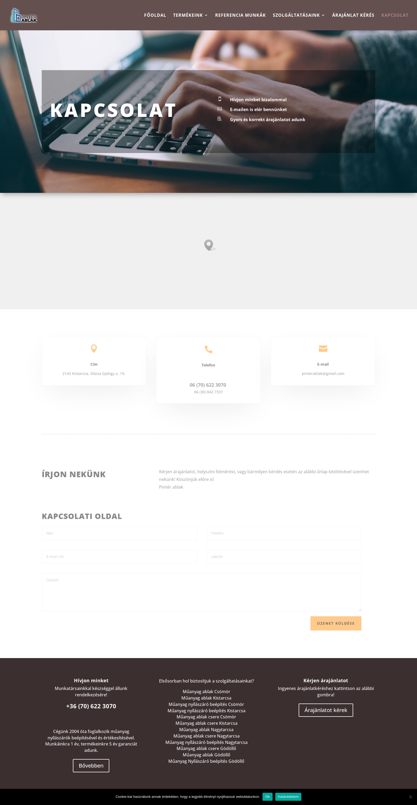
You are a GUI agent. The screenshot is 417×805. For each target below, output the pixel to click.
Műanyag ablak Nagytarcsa (206, 729)
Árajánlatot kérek (326, 710)
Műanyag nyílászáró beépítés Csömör (206, 704)
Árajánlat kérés (353, 15)
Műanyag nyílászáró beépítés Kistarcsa (206, 711)
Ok (267, 797)
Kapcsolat (394, 15)
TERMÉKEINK (188, 15)
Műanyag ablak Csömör (206, 691)
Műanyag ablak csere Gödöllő (206, 748)
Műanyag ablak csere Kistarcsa (206, 723)
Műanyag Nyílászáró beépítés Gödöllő (206, 761)
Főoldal (155, 15)
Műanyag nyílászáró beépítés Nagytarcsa (206, 742)
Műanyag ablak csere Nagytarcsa (206, 736)
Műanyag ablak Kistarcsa (206, 698)
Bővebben (91, 765)
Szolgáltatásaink (296, 15)
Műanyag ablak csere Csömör (206, 717)
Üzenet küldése (321, 620)
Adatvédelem (288, 797)
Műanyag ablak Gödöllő (206, 755)
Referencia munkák (240, 15)
